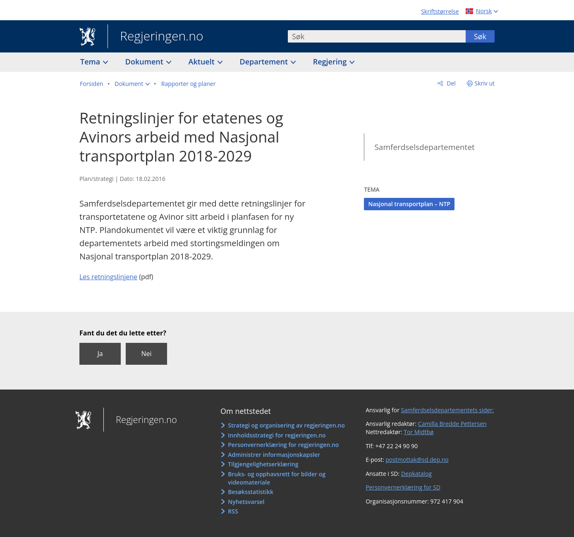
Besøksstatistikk (250, 492)
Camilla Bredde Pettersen (452, 424)
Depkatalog (416, 474)
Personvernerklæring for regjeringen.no (283, 445)
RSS (233, 511)
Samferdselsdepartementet (424, 147)
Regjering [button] (331, 62)
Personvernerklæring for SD (403, 487)
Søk (480, 36)
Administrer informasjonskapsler (274, 455)
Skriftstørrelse (440, 11)
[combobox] (377, 36)
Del (450, 83)
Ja (100, 353)
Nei (146, 353)
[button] (132, 84)
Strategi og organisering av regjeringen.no (286, 425)
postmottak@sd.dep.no (416, 459)
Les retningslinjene (108, 276)
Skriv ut (485, 83)
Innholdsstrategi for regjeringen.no (276, 435)
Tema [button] (91, 62)
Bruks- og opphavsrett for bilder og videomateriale (276, 478)
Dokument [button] (145, 62)
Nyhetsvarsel (246, 502)
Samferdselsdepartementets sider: (447, 410)
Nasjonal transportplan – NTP (409, 204)
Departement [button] (265, 62)
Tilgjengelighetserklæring (263, 464)
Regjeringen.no (155, 36)
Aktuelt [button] (203, 62)
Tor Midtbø (418, 432)
